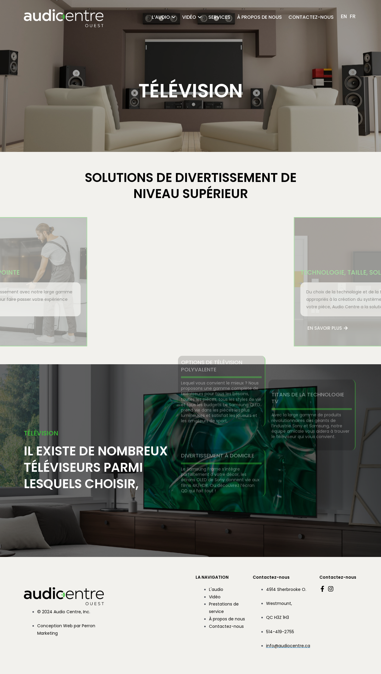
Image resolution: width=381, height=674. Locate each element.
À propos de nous (259, 17)
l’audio (161, 17)
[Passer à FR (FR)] (352, 16)
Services (219, 17)
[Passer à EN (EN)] (343, 16)
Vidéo (189, 17)
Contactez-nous (311, 17)
